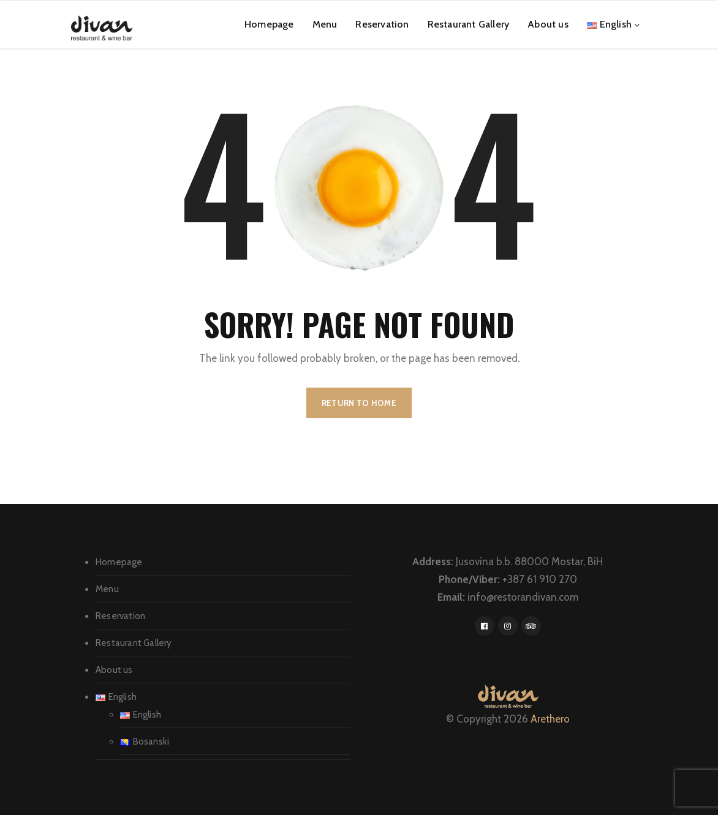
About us (548, 24)
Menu (325, 24)
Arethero (550, 719)
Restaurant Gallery (469, 24)
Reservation (382, 24)
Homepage (269, 24)
